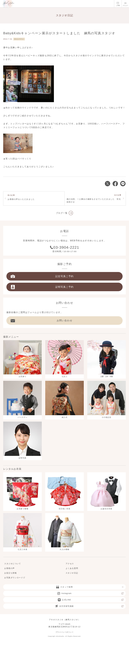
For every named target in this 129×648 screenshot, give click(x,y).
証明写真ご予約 (42, 287)
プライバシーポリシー (64, 632)
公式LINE (91, 600)
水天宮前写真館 (89, 606)
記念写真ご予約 (42, 276)
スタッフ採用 (90, 587)
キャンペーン (19, 39)
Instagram (90, 593)
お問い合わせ (41, 321)
